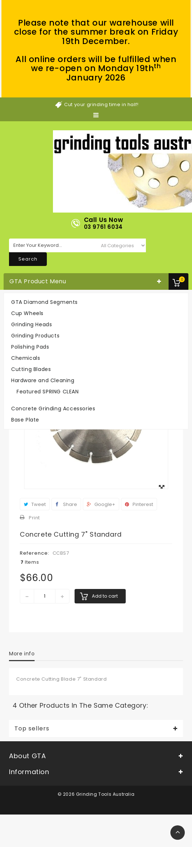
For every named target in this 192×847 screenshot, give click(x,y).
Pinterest (139, 504)
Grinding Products (35, 335)
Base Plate (25, 419)
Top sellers (31, 728)
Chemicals (25, 358)
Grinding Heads (31, 324)
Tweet (35, 504)
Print (34, 517)
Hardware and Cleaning (43, 380)
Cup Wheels (27, 313)
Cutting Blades (31, 369)
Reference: (34, 553)
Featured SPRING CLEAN (48, 391)
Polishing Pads (30, 346)
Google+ (101, 504)
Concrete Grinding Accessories (53, 408)
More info (22, 653)
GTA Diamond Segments (44, 302)
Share (66, 504)
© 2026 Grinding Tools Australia (96, 794)
